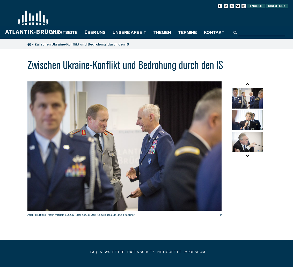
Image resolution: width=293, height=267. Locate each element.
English (256, 6)
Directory (276, 6)
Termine (187, 32)
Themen (162, 32)
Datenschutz (141, 252)
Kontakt (214, 32)
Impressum (194, 252)
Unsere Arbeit (129, 32)
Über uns (95, 32)
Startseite (64, 32)
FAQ (93, 252)
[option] (124, 150)
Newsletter (112, 252)
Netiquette (169, 252)
